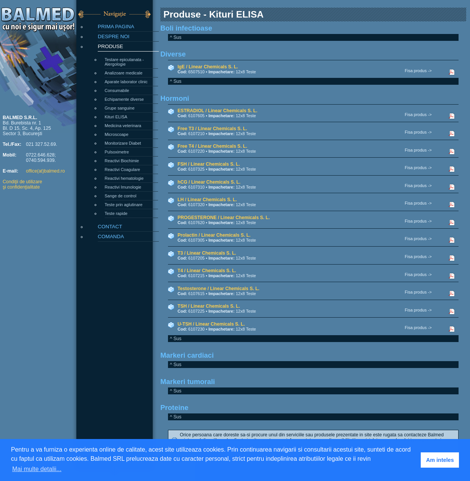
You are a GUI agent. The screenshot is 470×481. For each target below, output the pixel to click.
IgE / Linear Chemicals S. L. (208, 66)
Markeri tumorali (187, 382)
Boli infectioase (186, 28)
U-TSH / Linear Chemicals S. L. (211, 324)
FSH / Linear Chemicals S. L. (209, 164)
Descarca (455, 72)
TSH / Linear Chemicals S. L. (209, 306)
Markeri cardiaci (187, 355)
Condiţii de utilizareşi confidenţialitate (22, 184)
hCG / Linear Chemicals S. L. (209, 182)
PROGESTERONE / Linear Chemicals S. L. (224, 217)
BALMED (38, 14)
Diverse (173, 54)
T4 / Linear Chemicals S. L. (207, 270)
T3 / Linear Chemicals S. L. (207, 253)
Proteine (174, 408)
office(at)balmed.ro (45, 171)
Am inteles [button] (440, 460)
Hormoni (174, 98)
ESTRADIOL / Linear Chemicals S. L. (217, 110)
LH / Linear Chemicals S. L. (207, 199)
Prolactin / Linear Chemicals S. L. (214, 235)
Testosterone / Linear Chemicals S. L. (218, 288)
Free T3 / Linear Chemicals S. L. (212, 128)
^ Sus (175, 37)
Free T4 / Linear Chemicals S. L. (212, 146)
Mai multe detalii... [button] (36, 469)
